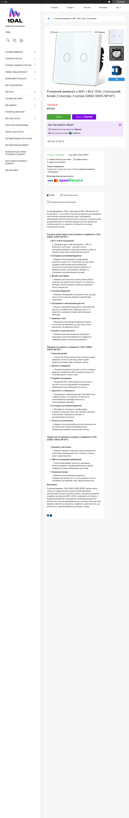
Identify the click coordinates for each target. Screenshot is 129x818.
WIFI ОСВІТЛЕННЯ (12, 119)
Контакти (103, 7)
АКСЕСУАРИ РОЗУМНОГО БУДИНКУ (16, 162)
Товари (70, 7)
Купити (59, 117)
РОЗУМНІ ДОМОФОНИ (14, 112)
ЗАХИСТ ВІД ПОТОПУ (14, 132)
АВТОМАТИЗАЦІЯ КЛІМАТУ (17, 145)
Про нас (87, 7)
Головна (54, 7)
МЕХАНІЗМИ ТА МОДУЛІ (15, 79)
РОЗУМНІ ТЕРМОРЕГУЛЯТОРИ (18, 65)
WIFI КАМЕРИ (10, 105)
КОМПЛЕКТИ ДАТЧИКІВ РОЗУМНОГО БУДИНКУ (15, 153)
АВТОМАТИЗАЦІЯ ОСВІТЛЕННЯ (18, 139)
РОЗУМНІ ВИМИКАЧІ (14, 52)
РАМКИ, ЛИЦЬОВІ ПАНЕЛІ (16, 72)
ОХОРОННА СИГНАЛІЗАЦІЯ (16, 125)
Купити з (84, 117)
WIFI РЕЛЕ (9, 92)
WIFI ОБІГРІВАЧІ (11, 170)
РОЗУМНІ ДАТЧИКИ (13, 99)
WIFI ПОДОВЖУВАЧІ (14, 85)
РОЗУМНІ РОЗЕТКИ (13, 59)
